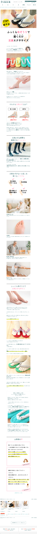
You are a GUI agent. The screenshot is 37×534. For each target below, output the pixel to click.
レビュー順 (13, 517)
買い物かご (33, 2)
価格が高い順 (8, 517)
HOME (1, 7)
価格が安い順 (4, 517)
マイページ (27, 2)
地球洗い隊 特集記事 (4, 7)
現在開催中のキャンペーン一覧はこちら (18, 522)
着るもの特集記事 (10, 7)
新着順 (11, 517)
